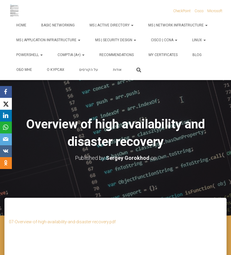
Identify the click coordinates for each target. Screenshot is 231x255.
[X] (6, 104)
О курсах (55, 70)
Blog (197, 55)
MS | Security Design (115, 40)
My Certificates (163, 55)
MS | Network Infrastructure (178, 25)
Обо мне (24, 70)
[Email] (6, 139)
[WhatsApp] (6, 127)
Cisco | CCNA (164, 40)
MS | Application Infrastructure (48, 40)
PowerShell (29, 55)
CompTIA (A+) (71, 55)
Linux (199, 40)
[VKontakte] (6, 151)
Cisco (199, 11)
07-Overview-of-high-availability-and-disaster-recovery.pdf (62, 221)
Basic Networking (58, 25)
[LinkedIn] (6, 116)
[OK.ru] (6, 163)
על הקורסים (88, 70)
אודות (117, 70)
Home (21, 25)
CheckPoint (182, 11)
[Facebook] (6, 92)
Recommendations (116, 55)
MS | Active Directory (111, 25)
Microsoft (214, 11)
